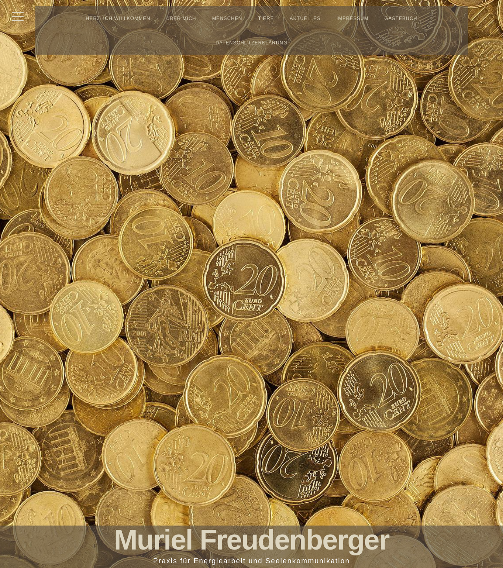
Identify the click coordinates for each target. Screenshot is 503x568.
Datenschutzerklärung (251, 43)
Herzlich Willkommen (118, 18)
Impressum (352, 18)
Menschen (227, 18)
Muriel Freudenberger (251, 539)
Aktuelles (305, 18)
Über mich (181, 18)
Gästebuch (400, 18)
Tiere (266, 18)
